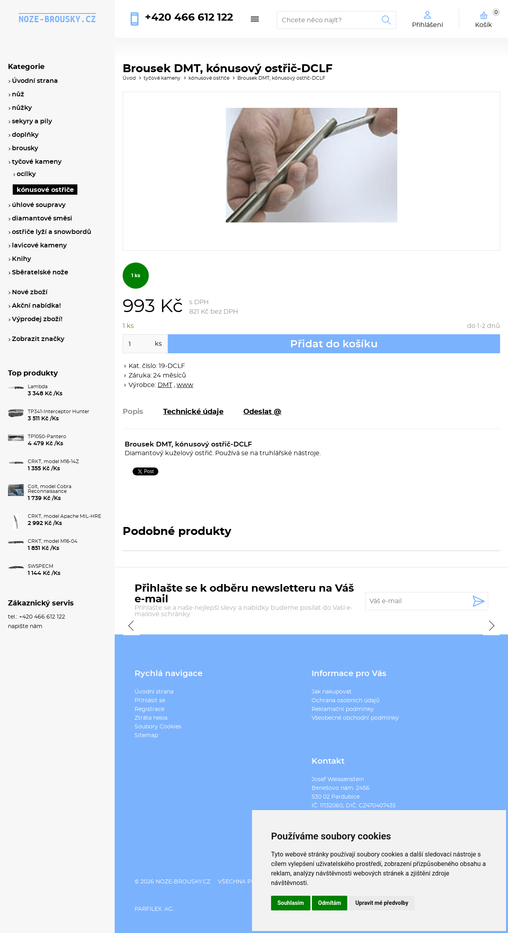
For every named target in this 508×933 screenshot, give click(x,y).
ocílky (26, 174)
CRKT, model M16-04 (52, 541)
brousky (25, 148)
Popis (133, 412)
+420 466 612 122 (189, 17)
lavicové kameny (39, 245)
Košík (487, 18)
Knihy (21, 259)
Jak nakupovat (332, 692)
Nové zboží (30, 292)
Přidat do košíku (334, 344)
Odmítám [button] (329, 903)
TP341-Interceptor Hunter (58, 411)
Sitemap (146, 735)
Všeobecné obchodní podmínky (355, 718)
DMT (165, 385)
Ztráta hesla (151, 718)
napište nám (25, 626)
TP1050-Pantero (47, 436)
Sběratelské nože (40, 272)
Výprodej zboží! (37, 319)
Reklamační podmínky (343, 709)
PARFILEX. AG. (154, 909)
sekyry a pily (32, 121)
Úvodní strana (154, 692)
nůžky (22, 108)
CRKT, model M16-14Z (53, 461)
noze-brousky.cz (57, 19)
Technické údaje (193, 412)
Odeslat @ (262, 412)
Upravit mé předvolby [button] (381, 903)
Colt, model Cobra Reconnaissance (49, 489)
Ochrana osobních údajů (345, 700)
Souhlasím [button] (290, 903)
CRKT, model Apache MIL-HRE (64, 516)
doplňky (25, 135)
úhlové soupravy (38, 205)
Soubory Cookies (158, 727)
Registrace (149, 709)
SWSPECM (40, 566)
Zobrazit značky (38, 339)
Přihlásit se (150, 700)
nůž (18, 94)
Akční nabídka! (36, 306)
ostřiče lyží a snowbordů (51, 232)
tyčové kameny (162, 78)
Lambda (38, 386)
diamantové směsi (42, 218)
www (185, 385)
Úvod (129, 78)
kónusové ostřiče (209, 78)
